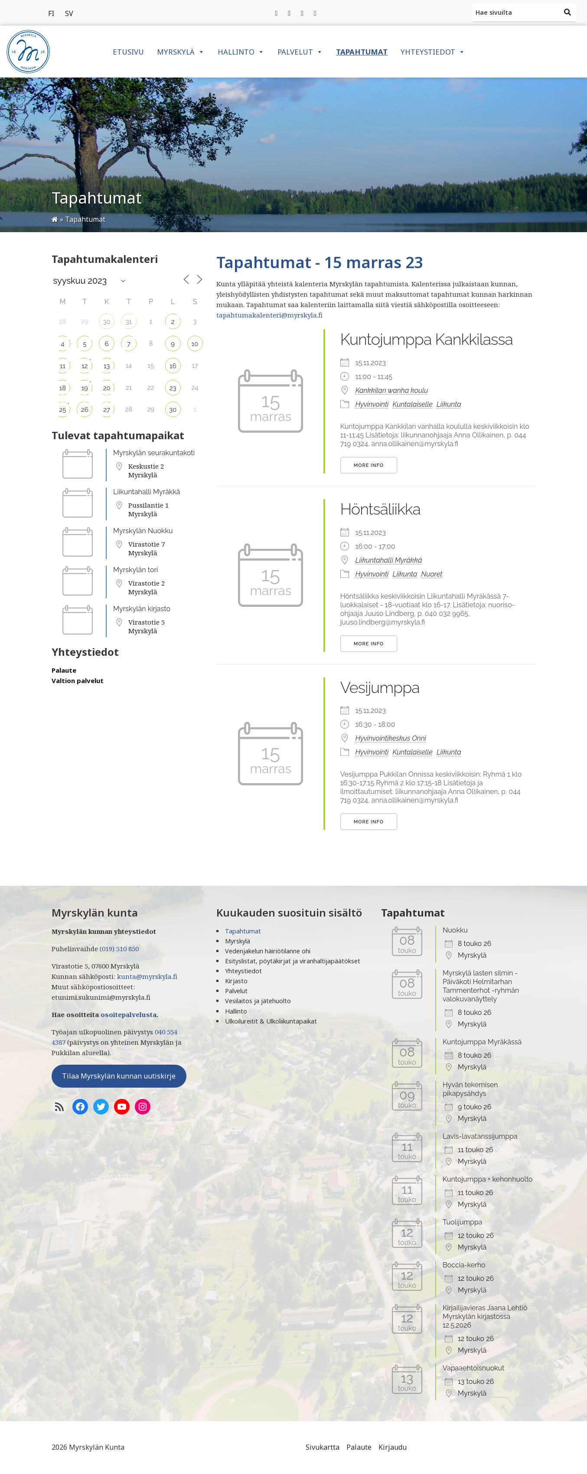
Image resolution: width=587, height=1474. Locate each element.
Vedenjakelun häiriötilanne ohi (267, 951)
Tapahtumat (362, 52)
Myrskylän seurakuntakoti (154, 453)
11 (62, 366)
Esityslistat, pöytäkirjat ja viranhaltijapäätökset (292, 961)
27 (106, 410)
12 (85, 366)
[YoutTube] (122, 1106)
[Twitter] (289, 13)
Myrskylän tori (135, 570)
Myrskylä (181, 52)
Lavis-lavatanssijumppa (480, 1136)
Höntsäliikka (380, 509)
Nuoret (431, 574)
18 (62, 388)
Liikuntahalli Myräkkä (146, 492)
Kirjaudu (392, 1447)
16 (173, 366)
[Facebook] (276, 13)
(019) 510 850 (119, 948)
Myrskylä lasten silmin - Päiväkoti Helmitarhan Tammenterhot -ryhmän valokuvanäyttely (481, 986)
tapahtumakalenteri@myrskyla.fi (269, 315)
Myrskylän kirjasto (141, 609)
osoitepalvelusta (129, 1014)
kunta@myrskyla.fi (147, 976)
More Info (369, 465)
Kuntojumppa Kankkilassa (426, 339)
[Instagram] (302, 13)
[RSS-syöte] (59, 1106)
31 (129, 322)
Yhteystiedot (433, 52)
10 (195, 344)
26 (84, 410)
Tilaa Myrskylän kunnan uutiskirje (119, 1076)
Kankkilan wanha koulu (391, 390)
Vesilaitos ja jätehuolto (258, 1001)
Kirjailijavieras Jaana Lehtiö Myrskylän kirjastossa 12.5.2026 (485, 1316)
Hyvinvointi (372, 404)
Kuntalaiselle (413, 404)
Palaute (64, 670)
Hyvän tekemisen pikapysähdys (470, 1089)
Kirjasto (236, 981)
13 (107, 366)
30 (107, 322)
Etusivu (128, 52)
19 (85, 388)
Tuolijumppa (463, 1222)
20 (107, 388)
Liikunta (449, 404)
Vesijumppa (380, 687)
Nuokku (455, 930)
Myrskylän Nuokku (143, 531)
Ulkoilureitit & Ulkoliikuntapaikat (271, 1021)
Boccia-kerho (464, 1265)
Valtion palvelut (78, 680)
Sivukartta (322, 1447)
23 (173, 388)
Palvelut (300, 52)
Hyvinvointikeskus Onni (390, 738)
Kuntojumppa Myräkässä (482, 1042)
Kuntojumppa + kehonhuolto (488, 1179)
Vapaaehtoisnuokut (473, 1368)
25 (62, 410)
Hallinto (241, 52)
